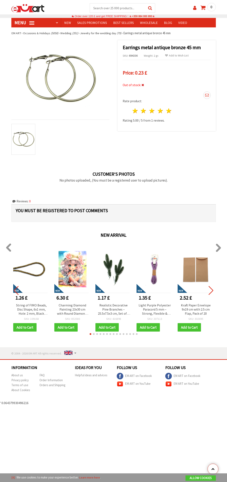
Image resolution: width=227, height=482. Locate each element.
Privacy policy (20, 380)
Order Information (51, 380)
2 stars (143, 111)
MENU (24, 23)
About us (17, 376)
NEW (67, 23)
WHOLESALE (149, 23)
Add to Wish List (177, 55)
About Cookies (20, 390)
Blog (168, 23)
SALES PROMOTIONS (92, 23)
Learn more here (90, 478)
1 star (135, 111)
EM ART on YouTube (134, 384)
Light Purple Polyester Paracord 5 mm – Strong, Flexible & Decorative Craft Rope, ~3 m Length (155, 309)
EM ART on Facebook (134, 376)
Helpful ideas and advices (91, 376)
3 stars (152, 111)
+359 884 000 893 (142, 16)
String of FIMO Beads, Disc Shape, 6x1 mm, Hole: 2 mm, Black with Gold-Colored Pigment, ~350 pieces (31, 309)
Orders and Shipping (52, 385)
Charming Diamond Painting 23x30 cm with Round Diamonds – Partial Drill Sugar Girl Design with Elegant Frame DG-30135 (72, 309)
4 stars (160, 111)
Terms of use (19, 385)
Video (182, 23)
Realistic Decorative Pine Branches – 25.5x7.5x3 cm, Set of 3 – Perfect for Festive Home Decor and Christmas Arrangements (113, 309)
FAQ (42, 376)
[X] (13, 478)
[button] (90, 334)
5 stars (169, 111)
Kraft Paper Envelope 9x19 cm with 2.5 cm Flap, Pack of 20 (196, 309)
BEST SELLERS (123, 23)
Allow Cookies (201, 478)
